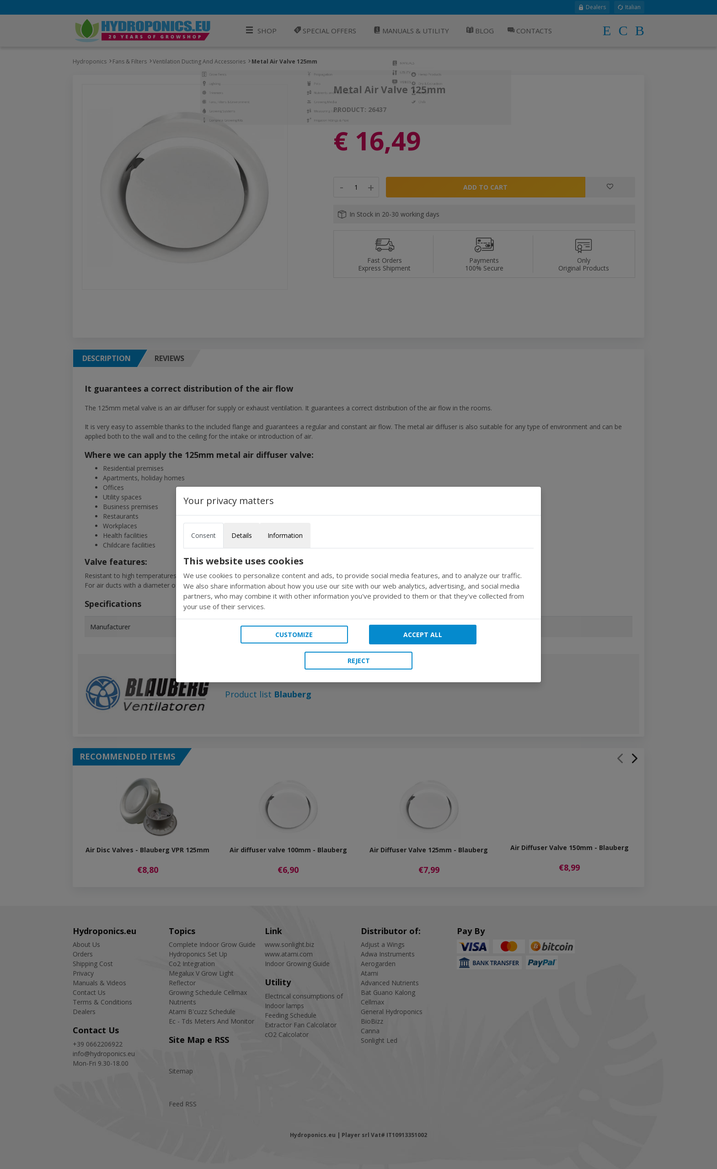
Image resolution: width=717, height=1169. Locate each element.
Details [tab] (241, 535)
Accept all (422, 634)
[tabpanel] (358, 583)
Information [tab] (285, 535)
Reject (359, 660)
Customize (294, 634)
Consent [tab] (203, 535)
